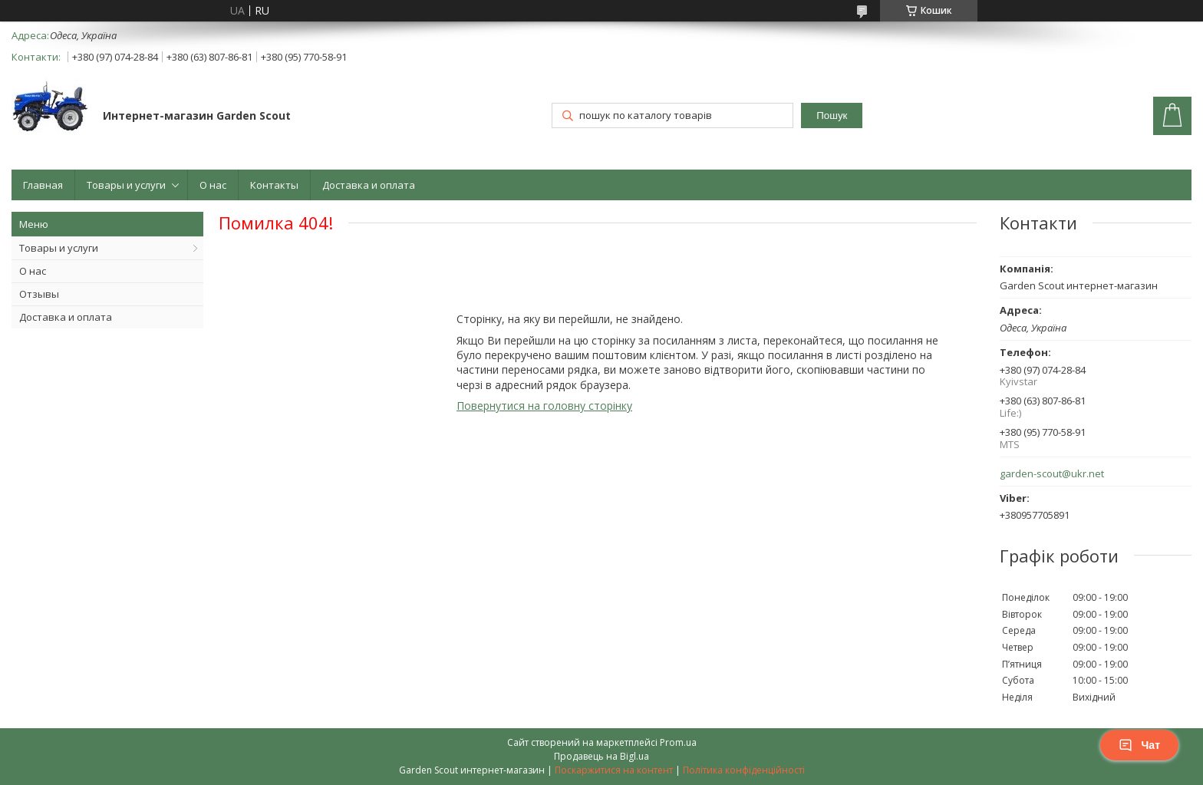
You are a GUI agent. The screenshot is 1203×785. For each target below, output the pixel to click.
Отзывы (39, 294)
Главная (43, 185)
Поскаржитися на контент (614, 770)
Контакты (274, 185)
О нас (212, 185)
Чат (1139, 745)
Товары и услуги (126, 185)
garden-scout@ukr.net (1052, 473)
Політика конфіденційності (744, 770)
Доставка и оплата (368, 185)
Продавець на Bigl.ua (601, 756)
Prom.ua (678, 742)
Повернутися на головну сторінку (544, 405)
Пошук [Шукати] (831, 115)
